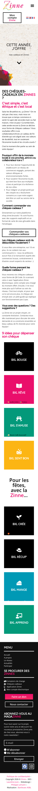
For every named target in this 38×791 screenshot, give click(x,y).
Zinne (23, 779)
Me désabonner (16, 753)
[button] (32, 5)
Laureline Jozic (13, 782)
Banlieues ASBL (24, 787)
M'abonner (13, 749)
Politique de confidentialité (18, 776)
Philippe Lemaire (18, 785)
